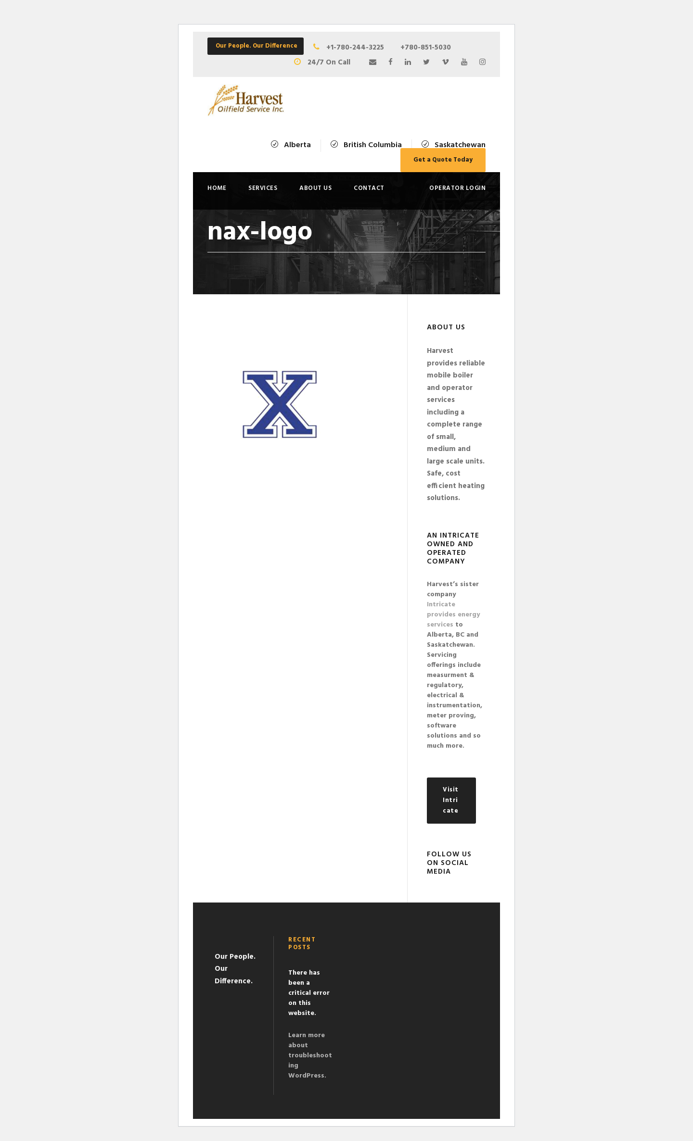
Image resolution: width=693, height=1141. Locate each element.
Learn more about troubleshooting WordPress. (310, 1055)
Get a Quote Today (443, 160)
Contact (369, 188)
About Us (315, 188)
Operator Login (457, 188)
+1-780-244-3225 (360, 47)
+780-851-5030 (425, 47)
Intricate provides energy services (453, 614)
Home (216, 188)
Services (262, 188)
